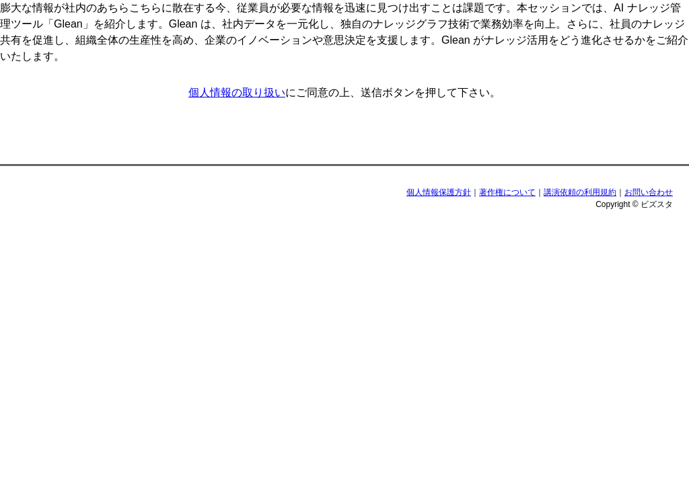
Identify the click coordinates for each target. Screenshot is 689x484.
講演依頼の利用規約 (580, 192)
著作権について (507, 192)
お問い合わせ (648, 192)
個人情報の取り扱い (236, 92)
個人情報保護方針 (438, 192)
